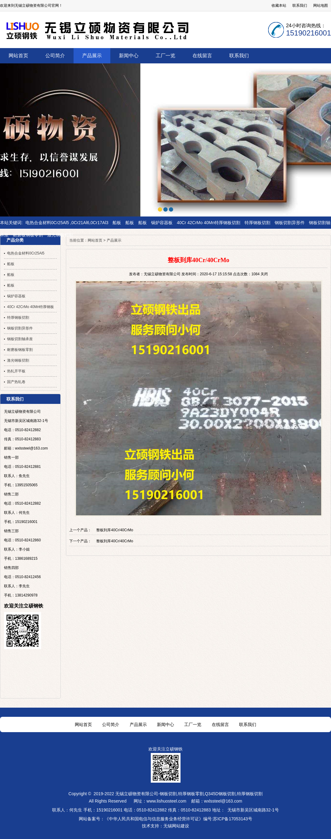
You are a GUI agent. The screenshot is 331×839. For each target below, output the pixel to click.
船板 (116, 222)
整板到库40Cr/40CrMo (114, 530)
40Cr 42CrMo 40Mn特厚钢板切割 (208, 222)
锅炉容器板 (162, 222)
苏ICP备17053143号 (232, 818)
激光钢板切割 (60, 234)
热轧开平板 (16, 371)
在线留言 (220, 724)
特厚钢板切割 (257, 222)
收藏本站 (279, 5)
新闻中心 (165, 724)
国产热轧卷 (16, 382)
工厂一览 (192, 724)
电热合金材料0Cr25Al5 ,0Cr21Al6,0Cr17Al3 (66, 222)
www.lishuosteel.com (166, 801)
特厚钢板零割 (191, 793)
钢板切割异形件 (290, 222)
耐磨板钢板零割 (28, 234)
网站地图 (320, 5)
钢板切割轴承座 (20, 339)
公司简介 (110, 724)
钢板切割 (168, 793)
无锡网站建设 (176, 825)
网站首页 (95, 240)
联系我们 (299, 5)
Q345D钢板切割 (220, 793)
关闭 (264, 274)
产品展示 (114, 240)
